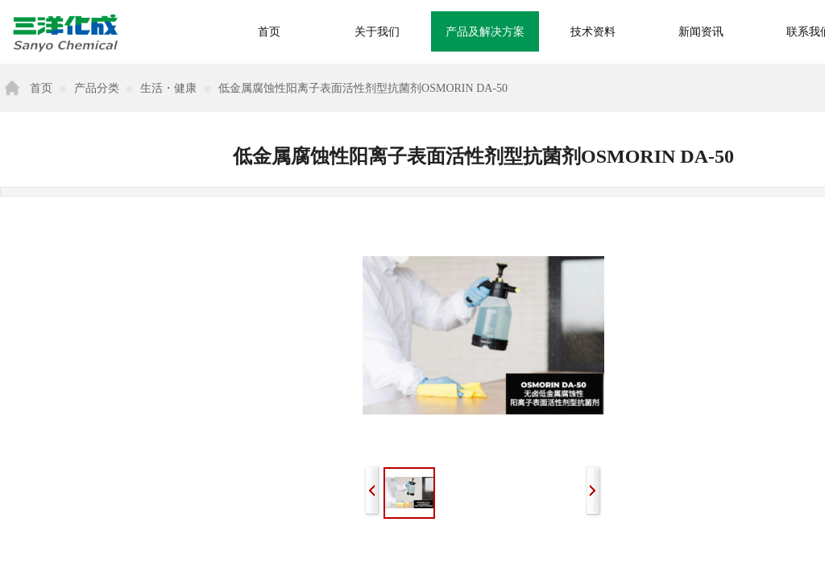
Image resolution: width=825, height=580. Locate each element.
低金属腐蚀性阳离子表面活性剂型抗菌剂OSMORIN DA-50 (363, 88)
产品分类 (96, 88)
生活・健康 (168, 88)
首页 (41, 88)
